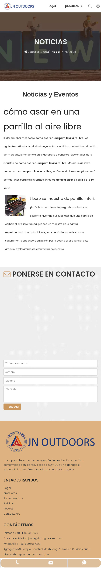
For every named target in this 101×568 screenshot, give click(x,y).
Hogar (51, 6)
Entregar (14, 406)
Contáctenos (12, 513)
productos (72, 6)
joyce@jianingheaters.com (45, 538)
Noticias (8, 508)
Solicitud (9, 503)
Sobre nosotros (13, 498)
